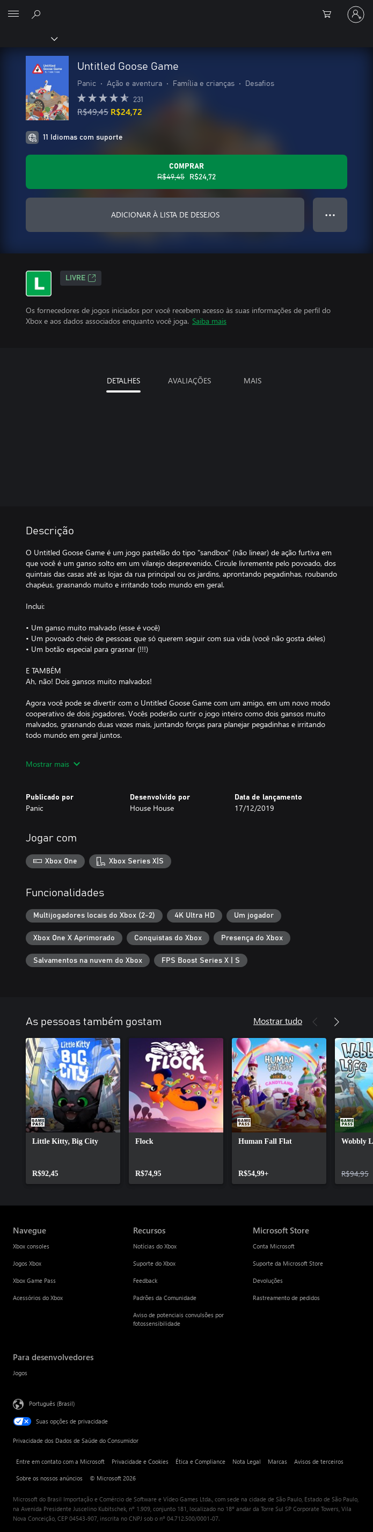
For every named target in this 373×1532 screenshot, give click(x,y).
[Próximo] (336, 1021)
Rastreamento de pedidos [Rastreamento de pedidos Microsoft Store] (286, 1297)
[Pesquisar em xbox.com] (37, 14)
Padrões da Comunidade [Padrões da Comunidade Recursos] (164, 1297)
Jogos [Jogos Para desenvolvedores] (20, 1372)
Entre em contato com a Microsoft (60, 1461)
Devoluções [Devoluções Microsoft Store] (268, 1280)
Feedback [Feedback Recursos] (145, 1280)
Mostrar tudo (277, 1020)
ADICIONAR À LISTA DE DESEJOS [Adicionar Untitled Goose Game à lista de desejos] (165, 214)
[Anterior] (315, 1021)
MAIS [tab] (252, 380)
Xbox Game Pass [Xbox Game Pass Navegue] (34, 1280)
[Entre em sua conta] (356, 14)
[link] (73, 1111)
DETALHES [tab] (123, 380)
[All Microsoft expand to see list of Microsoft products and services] (13, 14)
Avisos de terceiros (318, 1461)
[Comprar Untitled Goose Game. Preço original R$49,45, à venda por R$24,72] (186, 172)
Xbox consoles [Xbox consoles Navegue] (31, 1246)
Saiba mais (209, 321)
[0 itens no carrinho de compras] (330, 14)
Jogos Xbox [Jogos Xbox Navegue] (27, 1263)
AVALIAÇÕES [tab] (189, 380)
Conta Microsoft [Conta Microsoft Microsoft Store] (274, 1246)
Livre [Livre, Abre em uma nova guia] (80, 278)
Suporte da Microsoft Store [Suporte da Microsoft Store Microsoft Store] (288, 1263)
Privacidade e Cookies (140, 1461)
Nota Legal (246, 1461)
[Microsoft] (186, 8)
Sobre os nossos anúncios (49, 1478)
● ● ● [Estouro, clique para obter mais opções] (330, 214)
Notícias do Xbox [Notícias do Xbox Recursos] (155, 1246)
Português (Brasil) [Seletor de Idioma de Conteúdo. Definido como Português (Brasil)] (52, 1403)
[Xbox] (28, 38)
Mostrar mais (53, 764)
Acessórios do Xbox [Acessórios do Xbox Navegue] (38, 1297)
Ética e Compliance (200, 1461)
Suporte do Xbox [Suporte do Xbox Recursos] (154, 1263)
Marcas (277, 1461)
